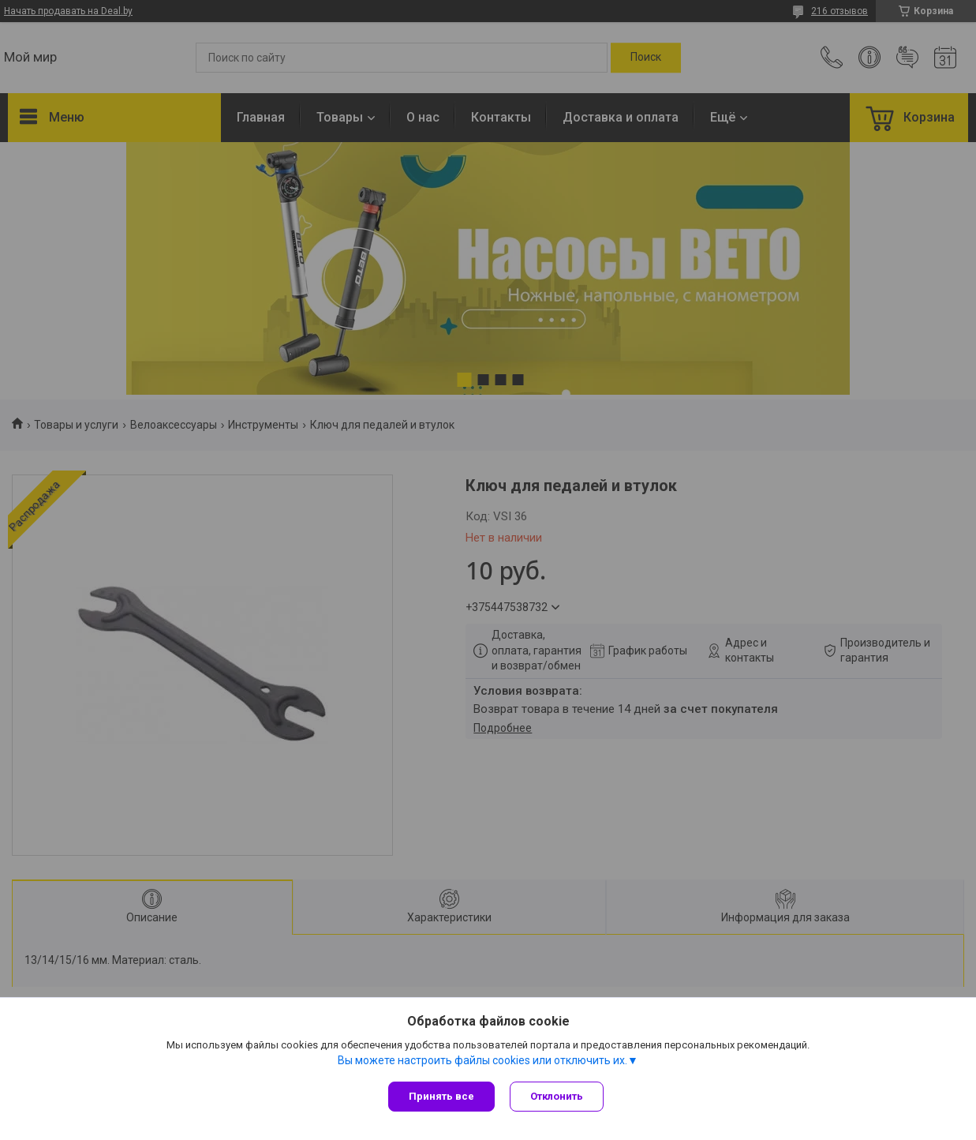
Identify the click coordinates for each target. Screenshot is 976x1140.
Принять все (441, 1096)
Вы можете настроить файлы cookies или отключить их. (482, 1060)
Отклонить (557, 1096)
